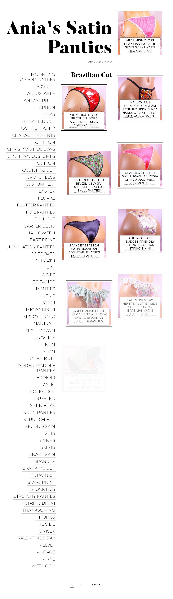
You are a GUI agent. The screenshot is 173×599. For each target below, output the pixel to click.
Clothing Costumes (32, 144)
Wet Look (44, 494)
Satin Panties (40, 363)
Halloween (42, 209)
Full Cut (45, 197)
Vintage (47, 482)
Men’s (49, 263)
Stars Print (42, 422)
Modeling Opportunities (38, 76)
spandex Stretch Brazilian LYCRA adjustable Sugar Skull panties (89, 184)
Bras (50, 108)
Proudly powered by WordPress (21, 583)
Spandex (45, 404)
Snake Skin (43, 398)
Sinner (48, 386)
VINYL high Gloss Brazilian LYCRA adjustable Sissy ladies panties (84, 118)
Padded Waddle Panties (36, 325)
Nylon (48, 310)
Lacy (50, 239)
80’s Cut (47, 84)
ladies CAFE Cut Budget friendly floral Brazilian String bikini (140, 241)
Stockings (43, 428)
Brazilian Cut (39, 114)
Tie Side (47, 458)
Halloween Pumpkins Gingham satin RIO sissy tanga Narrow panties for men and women (140, 107)
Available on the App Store (149, 591)
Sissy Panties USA (126, 575)
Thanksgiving (39, 446)
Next (95, 552)
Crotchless (42, 162)
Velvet (48, 476)
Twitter (112, 580)
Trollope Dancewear (153, 575)
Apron (48, 102)
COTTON (47, 150)
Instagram (126, 580)
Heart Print (41, 215)
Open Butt (43, 316)
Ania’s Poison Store (101, 575)
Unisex (48, 464)
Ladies (48, 245)
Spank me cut (40, 410)
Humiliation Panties (32, 221)
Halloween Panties (128, 585)
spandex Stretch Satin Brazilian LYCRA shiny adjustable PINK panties (140, 176)
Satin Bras (43, 357)
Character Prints (34, 126)
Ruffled (46, 351)
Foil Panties (41, 191)
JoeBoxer (44, 227)
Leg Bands (43, 251)
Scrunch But (40, 369)
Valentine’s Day (37, 470)
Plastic (47, 339)
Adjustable (42, 90)
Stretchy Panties (35, 434)
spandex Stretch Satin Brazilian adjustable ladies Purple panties (84, 249)
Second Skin (41, 374)
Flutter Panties (37, 185)
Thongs (47, 452)
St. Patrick (43, 416)
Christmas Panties (155, 585)
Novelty (46, 298)
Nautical (45, 287)
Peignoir (45, 333)
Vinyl (49, 488)
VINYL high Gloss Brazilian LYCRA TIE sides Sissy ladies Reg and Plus (140, 44)
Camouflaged (39, 120)
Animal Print (40, 96)
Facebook (98, 580)
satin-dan (80, 126)
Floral (47, 179)
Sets (51, 380)
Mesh (49, 269)
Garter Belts (40, 203)
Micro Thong (40, 281)
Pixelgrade (63, 583)
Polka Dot (43, 345)
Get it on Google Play (116, 591)
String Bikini (41, 440)
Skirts (49, 392)
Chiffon (46, 132)
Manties (46, 257)
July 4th (46, 233)
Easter (48, 173)
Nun (51, 304)
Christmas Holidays (32, 138)
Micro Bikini (41, 275)
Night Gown (41, 292)
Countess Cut (39, 156)
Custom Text (41, 167)
